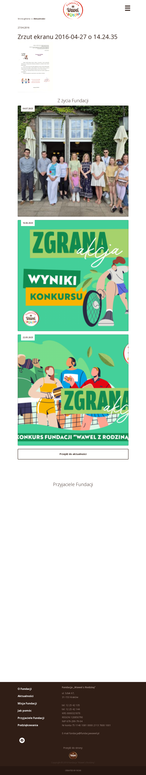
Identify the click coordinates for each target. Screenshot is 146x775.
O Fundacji (25, 689)
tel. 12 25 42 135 (71, 705)
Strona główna (24, 18)
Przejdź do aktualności (73, 454)
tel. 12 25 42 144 (71, 709)
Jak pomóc (25, 710)
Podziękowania (28, 725)
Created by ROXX (73, 770)
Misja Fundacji (27, 703)
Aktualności (39, 18)
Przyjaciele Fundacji (31, 718)
